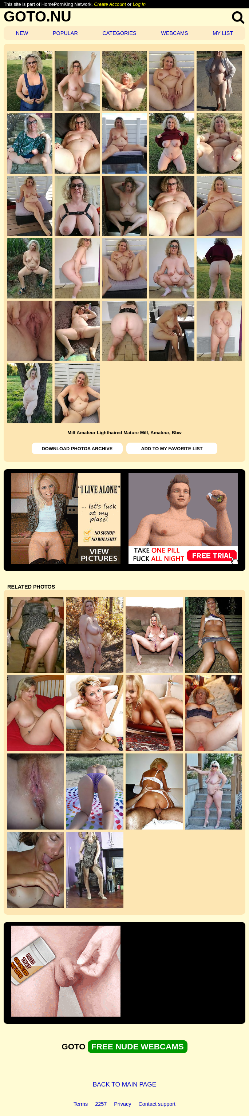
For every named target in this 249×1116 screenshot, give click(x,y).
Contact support (156, 1104)
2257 (101, 1104)
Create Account (110, 4)
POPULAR (65, 33)
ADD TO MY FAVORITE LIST (171, 448)
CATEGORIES (119, 33)
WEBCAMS (174, 33)
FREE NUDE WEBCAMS (137, 1046)
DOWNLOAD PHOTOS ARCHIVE (77, 448)
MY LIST (223, 33)
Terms (81, 1104)
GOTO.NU (37, 16)
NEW (22, 33)
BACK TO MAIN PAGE (125, 1084)
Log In (139, 4)
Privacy (122, 1104)
